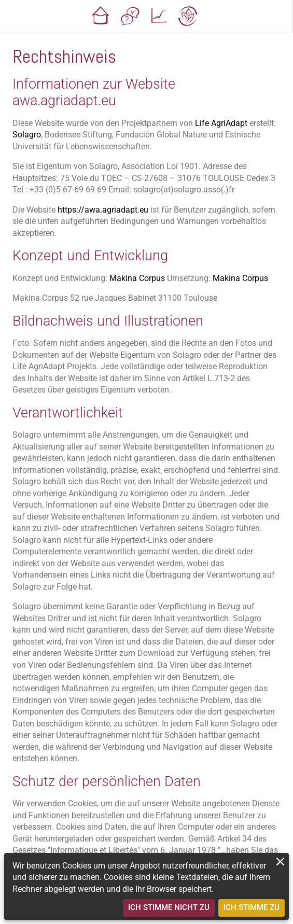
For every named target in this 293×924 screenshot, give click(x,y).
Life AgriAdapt (221, 123)
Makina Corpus (137, 278)
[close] (280, 861)
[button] (100, 16)
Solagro (26, 134)
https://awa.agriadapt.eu (103, 210)
